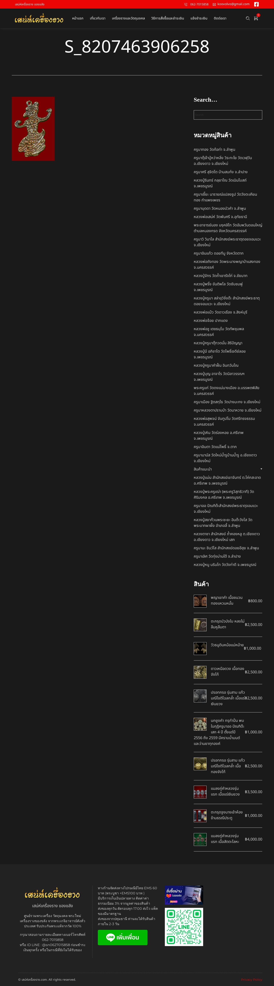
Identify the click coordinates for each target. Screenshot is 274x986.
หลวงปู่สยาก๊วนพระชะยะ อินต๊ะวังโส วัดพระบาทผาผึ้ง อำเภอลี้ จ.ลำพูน (223, 523)
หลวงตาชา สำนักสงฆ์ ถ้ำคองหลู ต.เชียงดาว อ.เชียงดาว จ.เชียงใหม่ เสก (227, 537)
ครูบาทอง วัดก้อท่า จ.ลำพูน (214, 149)
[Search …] (248, 18)
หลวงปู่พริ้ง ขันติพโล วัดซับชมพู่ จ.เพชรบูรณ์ (218, 287)
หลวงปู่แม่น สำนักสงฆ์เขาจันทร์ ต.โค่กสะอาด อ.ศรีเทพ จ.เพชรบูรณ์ (227, 480)
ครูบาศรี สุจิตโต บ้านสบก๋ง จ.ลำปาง (221, 172)
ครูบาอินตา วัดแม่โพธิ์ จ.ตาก (215, 447)
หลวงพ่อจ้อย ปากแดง (211, 321)
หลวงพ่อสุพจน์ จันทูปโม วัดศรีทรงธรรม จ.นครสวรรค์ (224, 421)
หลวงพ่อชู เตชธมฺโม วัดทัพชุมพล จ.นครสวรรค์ (219, 332)
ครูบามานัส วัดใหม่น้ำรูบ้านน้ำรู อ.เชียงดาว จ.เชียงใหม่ (225, 458)
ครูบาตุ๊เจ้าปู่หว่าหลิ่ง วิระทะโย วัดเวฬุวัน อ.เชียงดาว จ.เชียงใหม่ (223, 161)
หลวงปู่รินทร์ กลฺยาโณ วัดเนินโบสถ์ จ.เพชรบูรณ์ (220, 183)
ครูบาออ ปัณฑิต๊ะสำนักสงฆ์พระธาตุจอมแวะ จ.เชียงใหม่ (226, 508)
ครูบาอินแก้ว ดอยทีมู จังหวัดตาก (219, 253)
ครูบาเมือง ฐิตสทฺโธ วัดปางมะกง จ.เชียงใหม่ (227, 402)
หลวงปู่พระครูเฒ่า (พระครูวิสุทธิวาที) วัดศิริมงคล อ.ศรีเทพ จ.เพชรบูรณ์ (224, 494)
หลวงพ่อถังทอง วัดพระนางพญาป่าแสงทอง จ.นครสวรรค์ (227, 264)
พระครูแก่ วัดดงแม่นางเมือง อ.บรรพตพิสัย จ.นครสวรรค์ (226, 391)
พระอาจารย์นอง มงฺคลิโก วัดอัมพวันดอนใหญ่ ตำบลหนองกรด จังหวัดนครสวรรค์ (228, 228)
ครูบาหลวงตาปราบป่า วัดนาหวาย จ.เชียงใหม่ (227, 410)
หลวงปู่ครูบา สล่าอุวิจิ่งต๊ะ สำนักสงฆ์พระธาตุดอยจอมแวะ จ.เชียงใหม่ (227, 301)
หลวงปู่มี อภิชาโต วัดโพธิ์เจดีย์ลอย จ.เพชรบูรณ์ (220, 354)
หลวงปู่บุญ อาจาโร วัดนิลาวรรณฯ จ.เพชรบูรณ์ (219, 376)
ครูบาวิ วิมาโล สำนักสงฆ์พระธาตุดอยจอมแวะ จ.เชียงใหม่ (227, 242)
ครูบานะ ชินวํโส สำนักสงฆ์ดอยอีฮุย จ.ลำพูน (226, 548)
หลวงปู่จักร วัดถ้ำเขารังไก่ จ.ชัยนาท (220, 276)
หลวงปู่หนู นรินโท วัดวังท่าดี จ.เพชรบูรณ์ (225, 565)
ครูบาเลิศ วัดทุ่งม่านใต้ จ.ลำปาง (217, 556)
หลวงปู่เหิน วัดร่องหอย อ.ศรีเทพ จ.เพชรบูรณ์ (219, 435)
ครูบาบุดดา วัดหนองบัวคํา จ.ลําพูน (220, 208)
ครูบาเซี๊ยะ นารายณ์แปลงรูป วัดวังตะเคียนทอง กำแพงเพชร (225, 197)
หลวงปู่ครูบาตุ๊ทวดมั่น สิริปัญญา (218, 343)
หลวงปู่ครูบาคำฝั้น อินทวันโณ (216, 365)
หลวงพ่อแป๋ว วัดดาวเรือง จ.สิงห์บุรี (220, 312)
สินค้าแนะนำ (203, 469)
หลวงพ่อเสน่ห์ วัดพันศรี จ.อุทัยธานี (220, 217)
